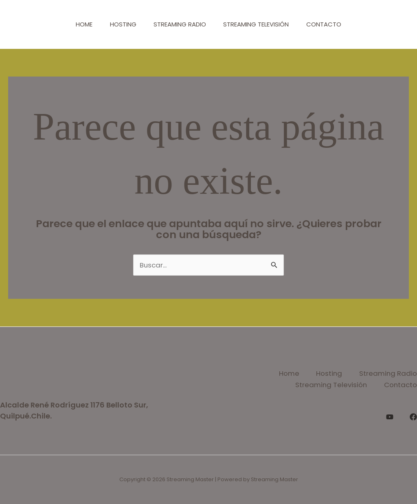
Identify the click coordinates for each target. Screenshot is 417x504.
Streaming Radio (180, 24)
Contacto (329, 24)
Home (78, 24)
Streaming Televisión (259, 24)
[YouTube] (389, 416)
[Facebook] (413, 416)
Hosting (120, 24)
